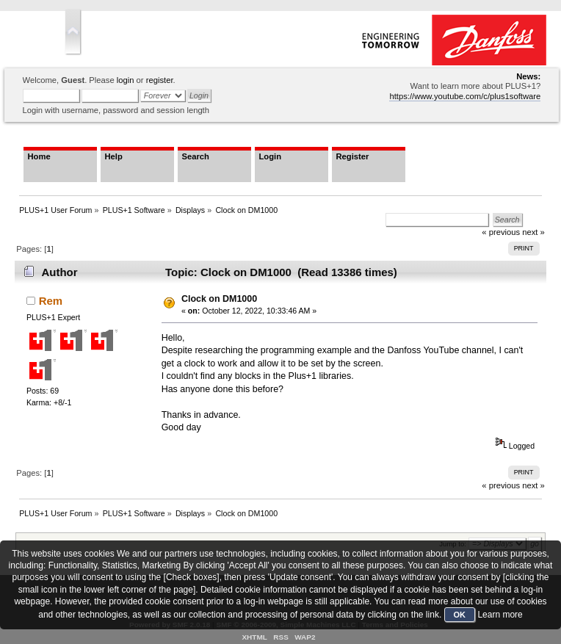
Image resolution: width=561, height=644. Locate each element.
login (125, 80)
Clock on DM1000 (219, 299)
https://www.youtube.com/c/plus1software (464, 96)
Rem (50, 300)
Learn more (499, 614)
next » (533, 232)
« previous (501, 485)
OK (460, 614)
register (159, 80)
